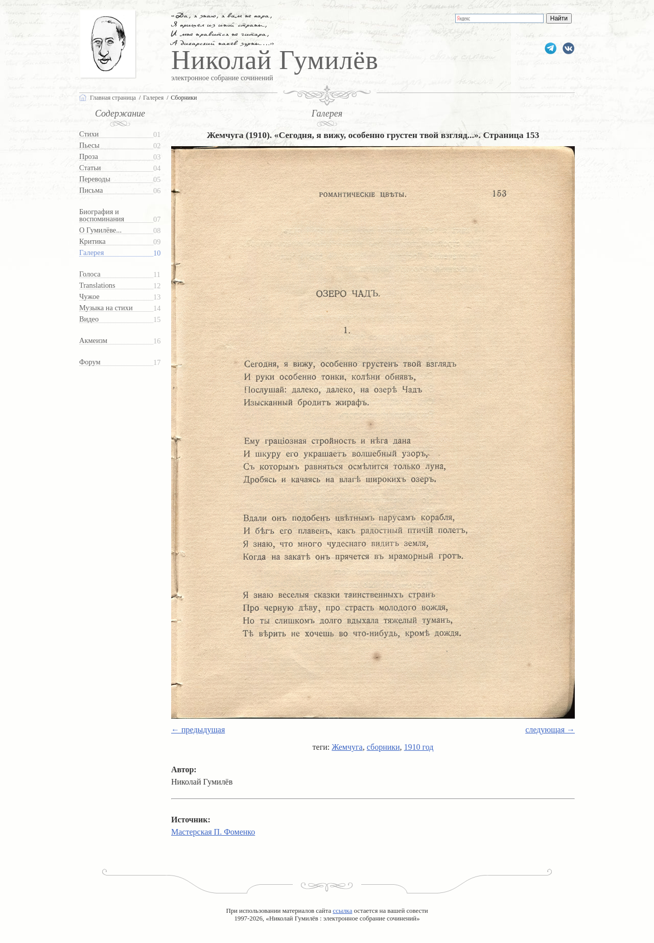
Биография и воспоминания (101, 215)
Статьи (90, 168)
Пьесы (89, 145)
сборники (383, 747)
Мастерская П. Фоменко (213, 831)
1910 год (419, 747)
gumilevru (568, 48)
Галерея (91, 253)
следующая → (550, 729)
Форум (90, 362)
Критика (92, 241)
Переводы (94, 179)
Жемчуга (347, 747)
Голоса (90, 274)
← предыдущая (198, 729)
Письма (91, 190)
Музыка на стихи (106, 308)
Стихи (89, 134)
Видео (89, 319)
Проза (88, 156)
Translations (97, 285)
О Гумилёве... (100, 230)
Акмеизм (93, 340)
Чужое (89, 297)
